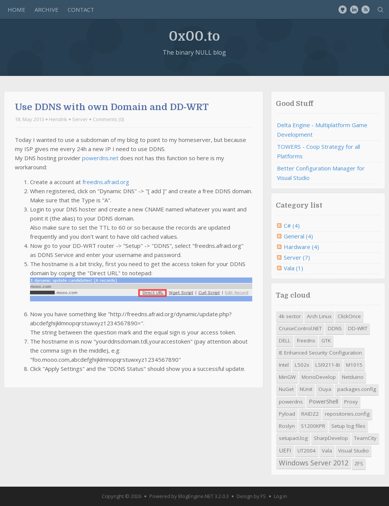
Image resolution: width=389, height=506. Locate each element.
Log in (280, 496)
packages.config (356, 389)
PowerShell (323, 401)
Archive (47, 9)
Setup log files (348, 425)
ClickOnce (349, 316)
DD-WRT (357, 328)
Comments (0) (108, 119)
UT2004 (306, 450)
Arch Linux (319, 316)
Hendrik (58, 119)
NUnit (306, 389)
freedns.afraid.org (105, 182)
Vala (327, 450)
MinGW (287, 377)
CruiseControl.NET (300, 328)
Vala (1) (293, 268)
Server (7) (297, 257)
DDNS (335, 328)
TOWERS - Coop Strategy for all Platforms (318, 151)
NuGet (286, 389)
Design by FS (251, 496)
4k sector (290, 316)
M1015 (354, 364)
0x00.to (194, 35)
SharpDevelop (331, 438)
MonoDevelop (319, 377)
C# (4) (292, 225)
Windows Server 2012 (313, 462)
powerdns (291, 401)
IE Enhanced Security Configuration (320, 352)
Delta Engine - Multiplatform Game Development (322, 129)
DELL (285, 340)
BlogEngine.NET (195, 496)
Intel (284, 364)
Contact (81, 9)
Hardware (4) (301, 247)
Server (80, 119)
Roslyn (287, 425)
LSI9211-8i (327, 364)
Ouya (324, 389)
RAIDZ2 (310, 413)
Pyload (287, 413)
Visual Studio (353, 450)
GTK (326, 340)
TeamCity (365, 438)
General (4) (298, 236)
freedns (306, 340)
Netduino (353, 377)
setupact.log (293, 438)
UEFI (285, 450)
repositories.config (347, 413)
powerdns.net (100, 158)
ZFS (358, 463)
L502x (302, 364)
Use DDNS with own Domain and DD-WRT (112, 107)
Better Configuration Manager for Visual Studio (321, 172)
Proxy (351, 401)
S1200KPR (313, 425)
